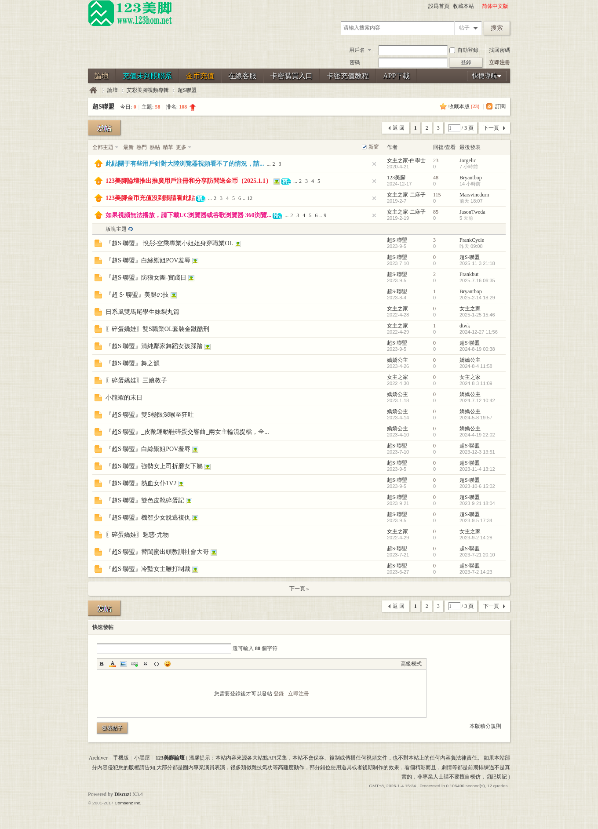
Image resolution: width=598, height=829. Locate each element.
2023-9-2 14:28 (475, 537)
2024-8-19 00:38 (477, 349)
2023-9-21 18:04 (477, 503)
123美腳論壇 (93, 90)
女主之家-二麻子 (406, 195)
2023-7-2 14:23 (475, 571)
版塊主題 (116, 229)
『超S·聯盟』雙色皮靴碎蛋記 (145, 500)
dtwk (464, 326)
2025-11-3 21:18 (477, 263)
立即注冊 (499, 62)
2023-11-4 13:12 (477, 469)
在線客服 (242, 76)
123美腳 (396, 178)
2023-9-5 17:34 (475, 520)
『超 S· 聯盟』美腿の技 (137, 294)
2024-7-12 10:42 (477, 400)
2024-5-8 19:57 (475, 417)
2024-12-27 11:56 (478, 332)
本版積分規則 (485, 726)
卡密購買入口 (291, 76)
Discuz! (122, 794)
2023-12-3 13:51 (477, 451)
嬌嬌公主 (397, 360)
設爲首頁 (438, 6)
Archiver (98, 758)
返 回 (399, 128)
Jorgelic (467, 160)
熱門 (141, 147)
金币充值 (200, 76)
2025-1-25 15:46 (477, 314)
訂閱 (500, 106)
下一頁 (491, 128)
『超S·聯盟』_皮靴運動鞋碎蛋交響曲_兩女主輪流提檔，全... (187, 432)
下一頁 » (299, 588)
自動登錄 (463, 50)
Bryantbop (470, 178)
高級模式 (411, 664)
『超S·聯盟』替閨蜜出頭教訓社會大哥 (157, 552)
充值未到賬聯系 (147, 76)
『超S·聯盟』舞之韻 (133, 363)
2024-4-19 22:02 (477, 434)
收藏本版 (464, 106)
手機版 (121, 758)
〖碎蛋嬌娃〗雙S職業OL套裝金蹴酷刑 (157, 329)
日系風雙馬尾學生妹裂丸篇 (142, 312)
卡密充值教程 (348, 76)
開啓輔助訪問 (478, 6)
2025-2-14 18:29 (477, 297)
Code (156, 663)
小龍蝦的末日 (124, 397)
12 (249, 198)
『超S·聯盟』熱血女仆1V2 (141, 483)
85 (435, 212)
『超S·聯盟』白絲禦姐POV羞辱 (148, 260)
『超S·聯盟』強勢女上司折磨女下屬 (154, 466)
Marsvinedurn (474, 195)
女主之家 (397, 308)
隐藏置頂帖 (374, 164)
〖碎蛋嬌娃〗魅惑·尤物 (137, 534)
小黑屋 (142, 758)
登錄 (278, 694)
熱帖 (155, 147)
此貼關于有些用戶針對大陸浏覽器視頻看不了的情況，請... (185, 163)
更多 (181, 147)
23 (435, 160)
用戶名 (357, 50)
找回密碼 (499, 50)
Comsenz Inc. (127, 802)
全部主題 (102, 147)
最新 (128, 147)
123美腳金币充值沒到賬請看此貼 (150, 198)
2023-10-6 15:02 (477, 486)
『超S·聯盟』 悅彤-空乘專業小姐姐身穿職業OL (169, 243)
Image (123, 663)
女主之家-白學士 (406, 160)
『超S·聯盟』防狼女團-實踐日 (146, 277)
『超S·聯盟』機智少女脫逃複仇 (148, 517)
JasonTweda (472, 212)
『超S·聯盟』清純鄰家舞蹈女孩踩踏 (154, 346)
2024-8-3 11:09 (475, 383)
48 (435, 178)
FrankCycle (471, 240)
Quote (145, 663)
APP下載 (396, 76)
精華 (168, 147)
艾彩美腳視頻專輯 (148, 90)
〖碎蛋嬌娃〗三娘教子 (136, 380)
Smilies (167, 663)
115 (437, 195)
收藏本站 (463, 6)
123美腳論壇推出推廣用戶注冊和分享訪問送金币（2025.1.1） (189, 181)
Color (112, 663)
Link (134, 663)
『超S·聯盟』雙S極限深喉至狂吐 (150, 414)
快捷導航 (484, 76)
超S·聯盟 (397, 240)
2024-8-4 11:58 (475, 366)
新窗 (373, 147)
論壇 (102, 76)
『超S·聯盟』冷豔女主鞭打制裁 (148, 569)
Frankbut (468, 274)
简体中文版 (495, 6)
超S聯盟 (187, 90)
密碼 (355, 62)
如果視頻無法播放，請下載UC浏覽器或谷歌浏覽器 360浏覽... (188, 215)
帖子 (464, 28)
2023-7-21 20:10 (477, 554)
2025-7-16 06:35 (477, 280)
